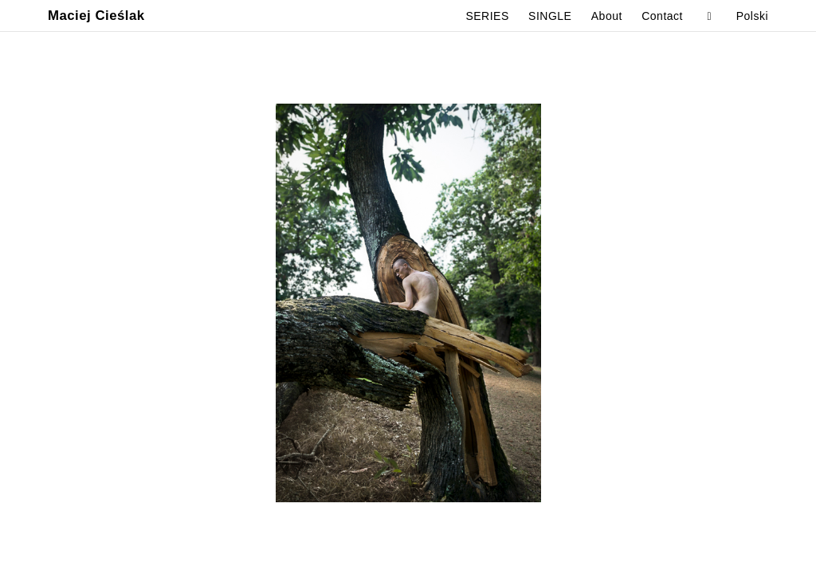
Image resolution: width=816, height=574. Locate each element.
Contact (662, 16)
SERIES (486, 16)
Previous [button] (204, 303)
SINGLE (549, 16)
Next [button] (612, 303)
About (606, 16)
